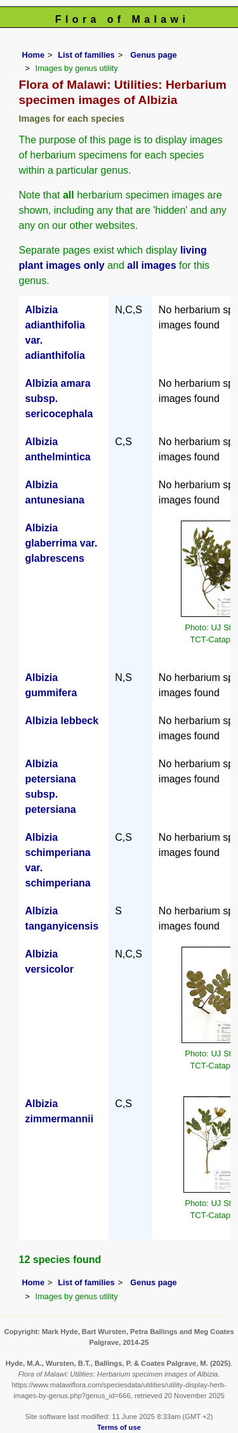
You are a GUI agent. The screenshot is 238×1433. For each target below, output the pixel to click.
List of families (86, 55)
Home (33, 55)
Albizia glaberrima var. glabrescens (61, 543)
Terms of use (119, 1427)
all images (151, 265)
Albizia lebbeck (62, 720)
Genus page (153, 55)
